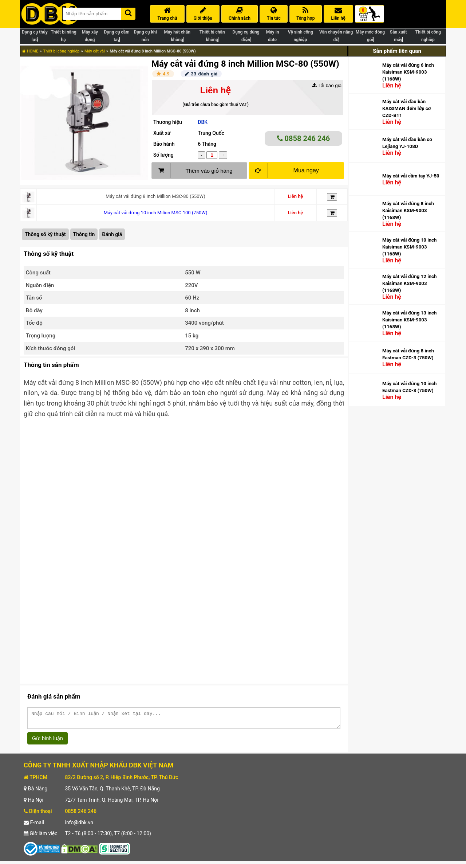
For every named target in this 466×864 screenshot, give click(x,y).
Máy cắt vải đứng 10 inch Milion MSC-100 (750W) (155, 212)
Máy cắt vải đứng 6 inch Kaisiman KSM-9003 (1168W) (408, 72)
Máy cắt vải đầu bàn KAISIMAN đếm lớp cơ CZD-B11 (406, 108)
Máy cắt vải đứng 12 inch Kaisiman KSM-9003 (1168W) (409, 283)
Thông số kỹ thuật (45, 234)
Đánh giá (112, 234)
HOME (30, 51)
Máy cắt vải (94, 51)
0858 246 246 (303, 138)
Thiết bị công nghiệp (61, 51)
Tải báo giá (326, 85)
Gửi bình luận (47, 741)
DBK (203, 122)
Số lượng (163, 155)
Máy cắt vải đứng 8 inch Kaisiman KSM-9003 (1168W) (408, 210)
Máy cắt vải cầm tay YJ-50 (410, 176)
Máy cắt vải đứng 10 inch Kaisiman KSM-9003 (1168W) (409, 247)
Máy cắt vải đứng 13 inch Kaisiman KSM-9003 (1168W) (409, 319)
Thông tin (84, 234)
